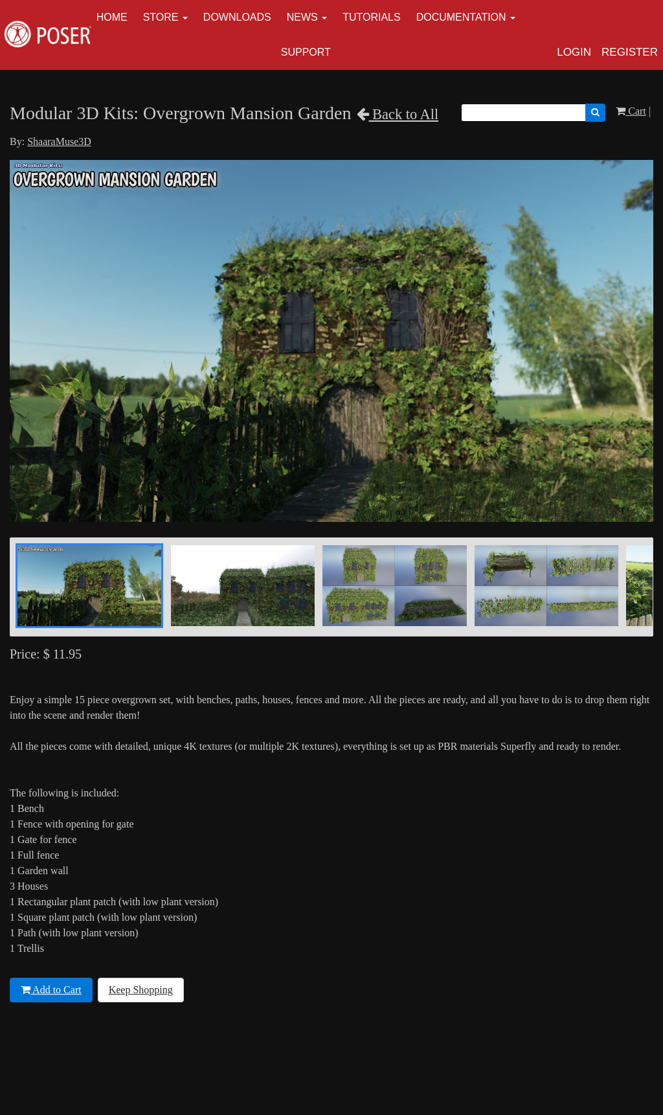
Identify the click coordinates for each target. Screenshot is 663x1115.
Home (112, 17)
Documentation (461, 17)
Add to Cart (51, 989)
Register (629, 52)
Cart (631, 111)
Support (306, 52)
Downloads (237, 17)
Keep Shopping (141, 989)
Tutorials (372, 17)
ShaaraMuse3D (59, 141)
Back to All (398, 114)
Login (574, 52)
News (302, 17)
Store (161, 17)
